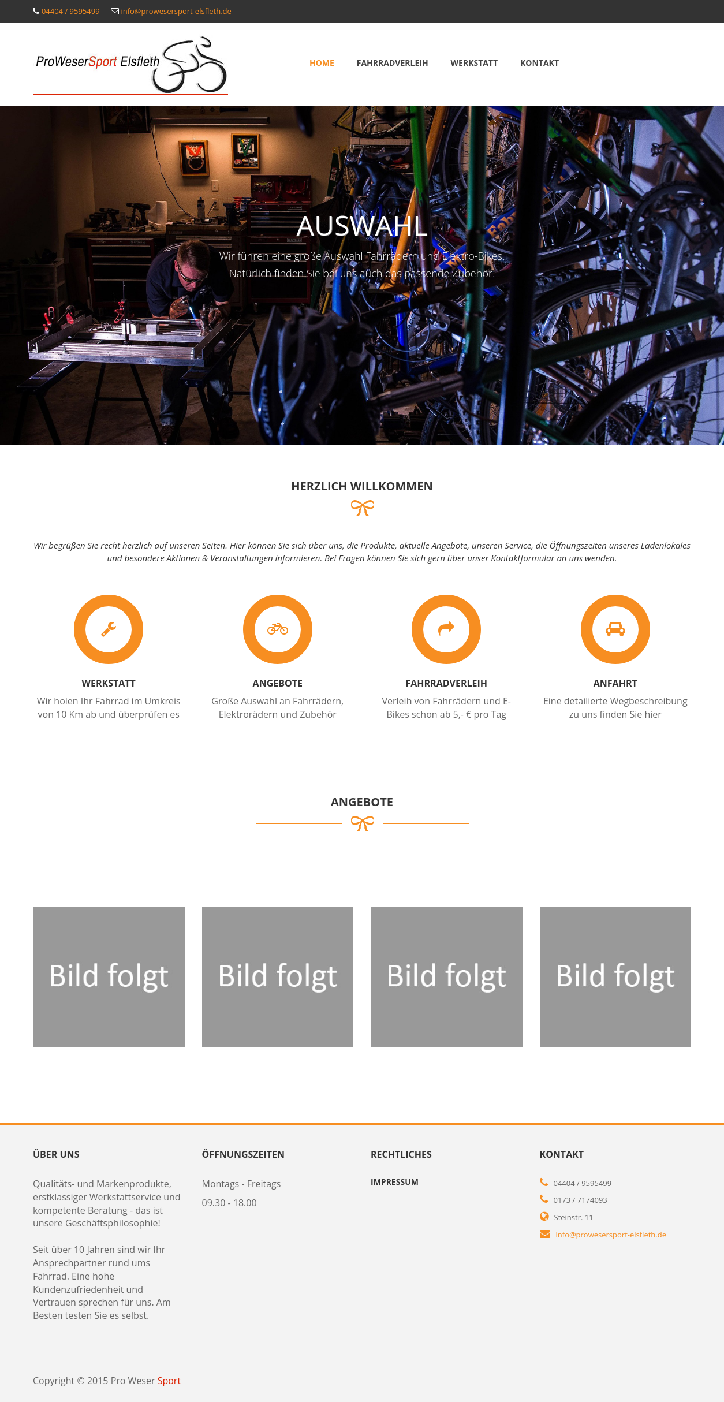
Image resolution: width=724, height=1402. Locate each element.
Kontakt (539, 62)
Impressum (395, 1181)
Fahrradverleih (392, 62)
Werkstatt (474, 62)
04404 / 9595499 (71, 11)
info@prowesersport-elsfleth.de (176, 11)
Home (321, 62)
